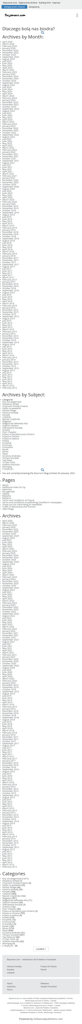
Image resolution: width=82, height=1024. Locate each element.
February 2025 (9, 72)
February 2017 (9, 279)
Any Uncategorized (11, 401)
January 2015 (8, 333)
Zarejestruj (34, 7)
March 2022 (8, 147)
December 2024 (10, 76)
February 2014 (9, 357)
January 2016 (8, 307)
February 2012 (9, 387)
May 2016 (7, 299)
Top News (7, 460)
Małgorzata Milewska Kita (15, 423)
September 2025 (10, 56)
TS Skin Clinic (8, 462)
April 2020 (7, 197)
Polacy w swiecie (10, 438)
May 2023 (7, 117)
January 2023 (8, 126)
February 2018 (9, 253)
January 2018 (8, 255)
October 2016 (9, 288)
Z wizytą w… (8, 468)
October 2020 (9, 184)
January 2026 (8, 48)
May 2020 (7, 195)
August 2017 (8, 266)
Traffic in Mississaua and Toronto (19, 506)
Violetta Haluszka (11, 464)
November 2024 (10, 78)
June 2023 (7, 115)
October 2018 (9, 236)
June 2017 (7, 271)
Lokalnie (6, 416)
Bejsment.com (10, 3)
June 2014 (7, 348)
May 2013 (7, 376)
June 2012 (7, 379)
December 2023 (10, 102)
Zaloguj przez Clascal (14, 7)
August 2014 (8, 344)
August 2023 (8, 111)
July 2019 (6, 216)
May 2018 (7, 247)
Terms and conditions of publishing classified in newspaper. (32, 502)
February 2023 (9, 123)
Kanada (6, 414)
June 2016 (7, 296)
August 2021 (8, 162)
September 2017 (10, 264)
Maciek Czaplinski (11, 419)
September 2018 (10, 238)
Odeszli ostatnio (10, 425)
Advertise (7, 489)
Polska (5, 440)
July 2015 (6, 320)
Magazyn (6, 421)
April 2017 (7, 275)
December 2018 (10, 232)
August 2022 (8, 136)
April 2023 (7, 119)
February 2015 (9, 331)
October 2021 (9, 158)
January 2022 (8, 152)
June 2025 (7, 63)
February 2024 (9, 98)
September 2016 (10, 290)
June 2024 (7, 89)
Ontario (6, 429)
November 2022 (10, 130)
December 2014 (10, 335)
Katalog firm (45, 3)
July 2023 (6, 113)
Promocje (7, 445)
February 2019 (9, 227)
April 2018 (7, 249)
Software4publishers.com (48, 1019)
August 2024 (8, 85)
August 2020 (8, 188)
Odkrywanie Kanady (12, 427)
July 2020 (6, 191)
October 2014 (9, 340)
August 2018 (8, 240)
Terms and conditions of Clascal (18, 500)
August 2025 (8, 59)
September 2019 (10, 212)
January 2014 (8, 359)
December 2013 (10, 361)
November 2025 (10, 52)
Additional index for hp (13, 487)
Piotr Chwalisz (9, 432)
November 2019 (10, 208)
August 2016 (8, 292)
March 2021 (8, 173)
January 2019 (8, 229)
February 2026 (9, 46)
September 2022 (10, 134)
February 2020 (9, 201)
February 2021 (9, 175)
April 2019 (7, 223)
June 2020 (7, 193)
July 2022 (6, 139)
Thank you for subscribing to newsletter (22, 504)
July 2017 (6, 268)
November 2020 (10, 182)
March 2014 (8, 355)
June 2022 (7, 141)
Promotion (7, 447)
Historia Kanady (10, 412)
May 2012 (7, 381)
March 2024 (8, 95)
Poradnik (6, 442)
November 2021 (10, 156)
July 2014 (6, 346)
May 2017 (7, 273)
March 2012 (8, 385)
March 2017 (8, 277)
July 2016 (6, 294)
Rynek (5, 449)
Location (41, 949)
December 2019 (10, 206)
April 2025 (7, 67)
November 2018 (10, 234)
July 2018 (6, 242)
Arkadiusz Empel (10, 403)
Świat (5, 453)
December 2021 (10, 154)
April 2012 (7, 383)
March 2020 (8, 199)
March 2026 (8, 43)
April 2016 (7, 301)
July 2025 (6, 61)
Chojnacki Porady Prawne (15, 406)
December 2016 (10, 283)
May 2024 (7, 91)
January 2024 (8, 100)
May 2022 (7, 143)
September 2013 (10, 368)
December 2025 (10, 50)
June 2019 (7, 219)
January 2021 (8, 178)
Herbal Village (9, 410)
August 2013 (8, 370)
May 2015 (7, 325)
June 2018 (7, 245)
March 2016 (8, 303)
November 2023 (10, 104)
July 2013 (6, 372)
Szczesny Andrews (11, 455)
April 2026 (7, 41)
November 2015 (10, 312)
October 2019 (9, 210)
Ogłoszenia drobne (28, 3)
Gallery (5, 493)
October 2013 (9, 366)
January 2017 (8, 281)
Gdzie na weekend (11, 408)
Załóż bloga (8, 508)
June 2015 (7, 322)
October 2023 (9, 106)
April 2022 (7, 145)
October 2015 (9, 314)
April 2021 (7, 171)
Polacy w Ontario (10, 436)
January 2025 (8, 74)
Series (5, 451)
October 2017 (9, 262)
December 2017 (10, 258)
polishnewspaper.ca (14, 1003)
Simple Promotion (49, 986)
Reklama (6, 495)
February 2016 (9, 305)
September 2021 (10, 160)
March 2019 (8, 225)
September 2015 (10, 316)
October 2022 (9, 132)
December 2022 (10, 128)
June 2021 (7, 167)
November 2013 (10, 363)
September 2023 (10, 108)
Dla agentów (8, 491)
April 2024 (7, 93)
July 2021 (6, 165)
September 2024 (10, 82)
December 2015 (10, 309)
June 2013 (7, 374)
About (5, 485)
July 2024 (6, 87)
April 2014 (7, 353)
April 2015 (7, 327)
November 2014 (10, 338)
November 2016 (10, 286)
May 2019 (7, 221)
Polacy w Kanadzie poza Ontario (18, 434)
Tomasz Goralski (10, 458)
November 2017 (10, 260)
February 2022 (9, 149)
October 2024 (9, 80)
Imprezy (56, 3)
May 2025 (7, 65)
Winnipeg (7, 466)
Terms (10, 989)
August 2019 (8, 214)
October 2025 (9, 54)
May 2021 (7, 169)
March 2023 (8, 121)
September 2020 (10, 186)
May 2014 (7, 351)
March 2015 (8, 329)
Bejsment (39, 473)
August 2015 (8, 318)
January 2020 (8, 203)
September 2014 (10, 342)
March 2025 (8, 69)
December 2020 (10, 180)
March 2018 (8, 251)
